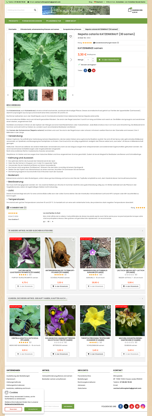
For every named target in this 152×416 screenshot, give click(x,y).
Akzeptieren (33, 409)
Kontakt (118, 370)
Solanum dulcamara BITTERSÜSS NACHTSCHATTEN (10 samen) (60, 339)
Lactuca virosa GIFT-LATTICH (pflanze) (130, 271)
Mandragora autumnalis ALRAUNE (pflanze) (95, 271)
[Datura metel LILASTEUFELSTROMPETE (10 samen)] (25, 239)
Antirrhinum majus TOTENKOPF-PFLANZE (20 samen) (60, 271)
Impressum (11, 379)
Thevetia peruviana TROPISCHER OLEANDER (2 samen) (95, 339)
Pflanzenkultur (53, 21)
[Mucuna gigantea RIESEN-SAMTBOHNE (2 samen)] (130, 306)
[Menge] (88, 59)
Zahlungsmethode (14, 382)
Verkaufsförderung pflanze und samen (57, 376)
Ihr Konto (83, 370)
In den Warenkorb (108, 59)
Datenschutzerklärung (14, 404)
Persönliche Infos (84, 376)
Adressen (81, 385)
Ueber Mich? (70, 21)
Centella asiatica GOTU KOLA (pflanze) (25, 339)
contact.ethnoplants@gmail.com (47, 2)
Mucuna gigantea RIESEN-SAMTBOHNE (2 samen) (130, 339)
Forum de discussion (32, 21)
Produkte (13, 21)
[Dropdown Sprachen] (99, 2)
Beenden (13, 409)
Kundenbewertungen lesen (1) (106, 43)
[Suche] (22, 10)
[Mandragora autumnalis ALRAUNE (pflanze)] (95, 239)
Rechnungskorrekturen (86, 382)
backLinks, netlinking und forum (18, 388)
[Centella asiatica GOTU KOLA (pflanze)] (25, 306)
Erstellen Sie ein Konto (136, 2)
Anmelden (120, 2)
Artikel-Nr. (82, 38)
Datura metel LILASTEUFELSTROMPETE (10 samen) (25, 271)
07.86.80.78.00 (19, 2)
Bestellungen (83, 379)
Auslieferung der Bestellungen (18, 376)
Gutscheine (82, 388)
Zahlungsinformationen (16, 385)
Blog (90, 2)
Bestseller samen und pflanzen (54, 379)
